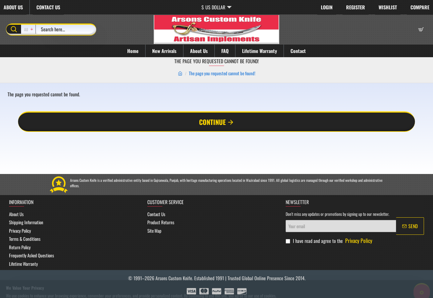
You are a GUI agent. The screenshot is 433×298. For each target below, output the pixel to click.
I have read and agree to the (329, 241)
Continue (212, 122)
